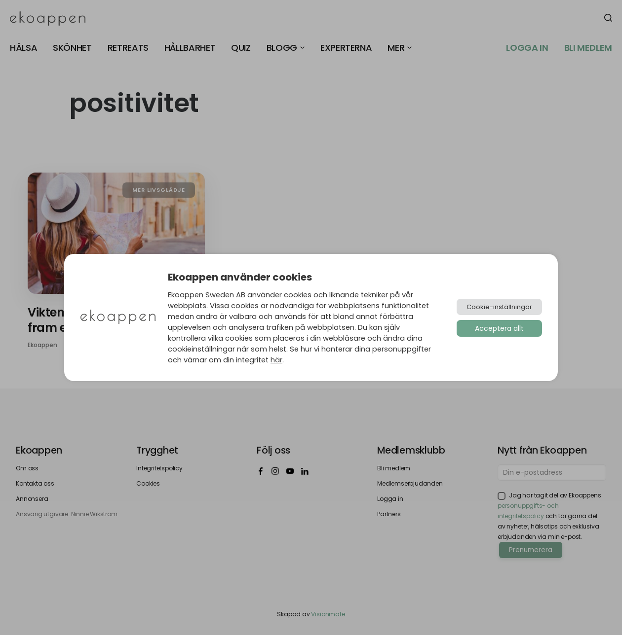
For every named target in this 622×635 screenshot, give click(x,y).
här (276, 360)
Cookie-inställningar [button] (499, 307)
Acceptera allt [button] (499, 328)
